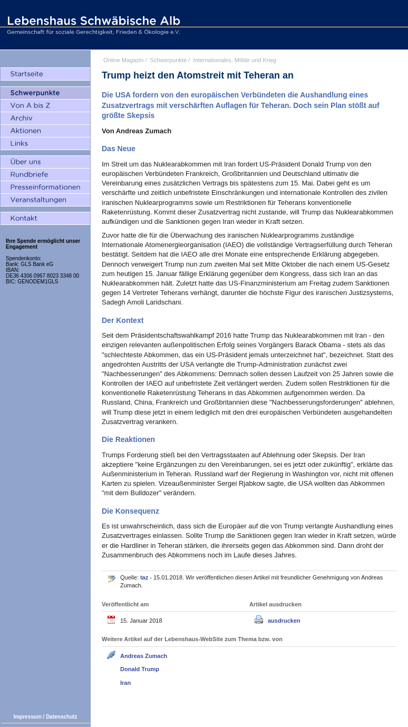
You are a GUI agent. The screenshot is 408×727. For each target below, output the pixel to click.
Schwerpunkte (168, 60)
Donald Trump (139, 669)
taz (145, 577)
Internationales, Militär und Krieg (234, 60)
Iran (125, 683)
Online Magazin (123, 60)
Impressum (27, 717)
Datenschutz (61, 717)
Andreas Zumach (143, 656)
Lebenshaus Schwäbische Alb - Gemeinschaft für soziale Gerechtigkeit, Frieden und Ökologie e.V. (92, 24)
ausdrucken (284, 620)
